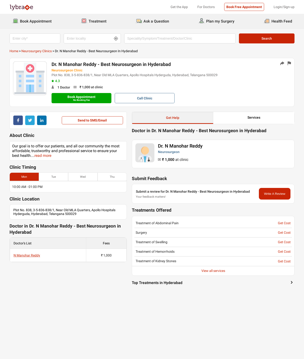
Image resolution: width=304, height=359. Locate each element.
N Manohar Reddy (27, 255)
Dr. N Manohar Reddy (180, 146)
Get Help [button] (172, 118)
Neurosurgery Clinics (36, 51)
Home (14, 51)
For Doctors (206, 7)
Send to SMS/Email (92, 120)
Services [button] (253, 117)
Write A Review (274, 194)
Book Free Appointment (244, 7)
